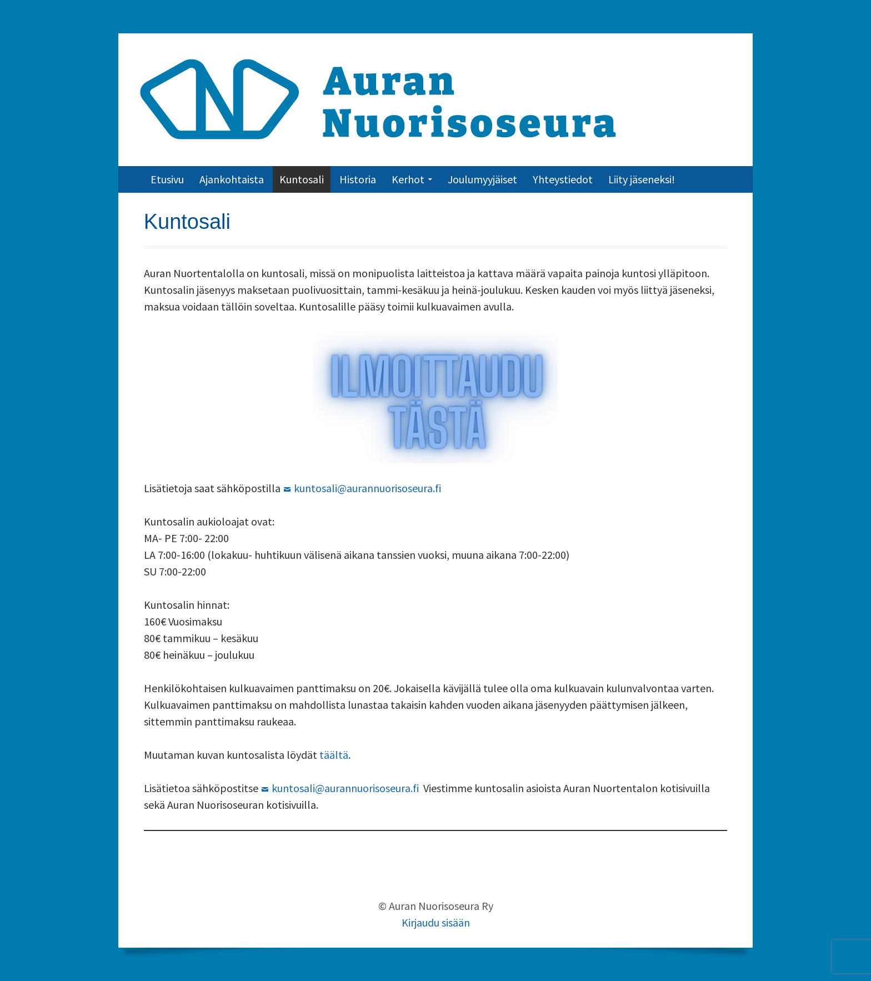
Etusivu (167, 179)
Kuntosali (301, 179)
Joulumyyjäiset (482, 179)
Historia (357, 179)
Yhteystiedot (563, 179)
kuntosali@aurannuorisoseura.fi (367, 488)
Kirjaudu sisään (436, 922)
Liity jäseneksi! (641, 179)
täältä (333, 755)
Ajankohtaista (231, 179)
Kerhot (408, 179)
